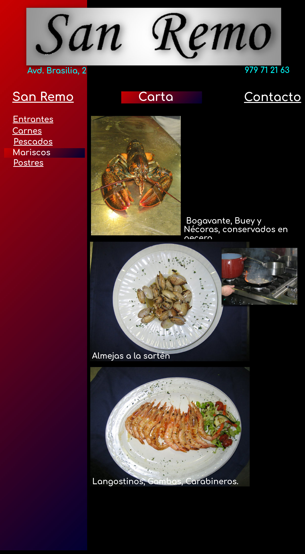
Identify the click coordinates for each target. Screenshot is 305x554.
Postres (28, 163)
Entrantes (33, 119)
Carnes (27, 131)
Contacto (272, 97)
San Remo (43, 97)
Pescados (33, 142)
